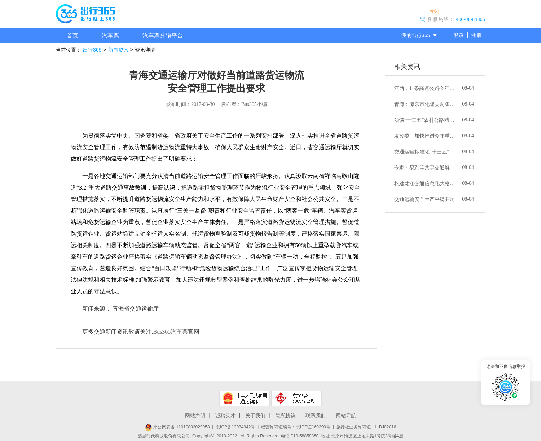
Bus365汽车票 (170, 332)
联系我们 (315, 415)
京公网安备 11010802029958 (177, 426)
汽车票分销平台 (162, 35)
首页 (72, 35)
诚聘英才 (225, 415)
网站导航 (346, 415)
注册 (476, 35)
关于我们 (255, 415)
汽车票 (110, 35)
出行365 (92, 50)
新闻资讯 (118, 50)
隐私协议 (286, 415)
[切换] (433, 11)
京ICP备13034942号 (235, 426)
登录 (459, 35)
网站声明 (195, 415)
